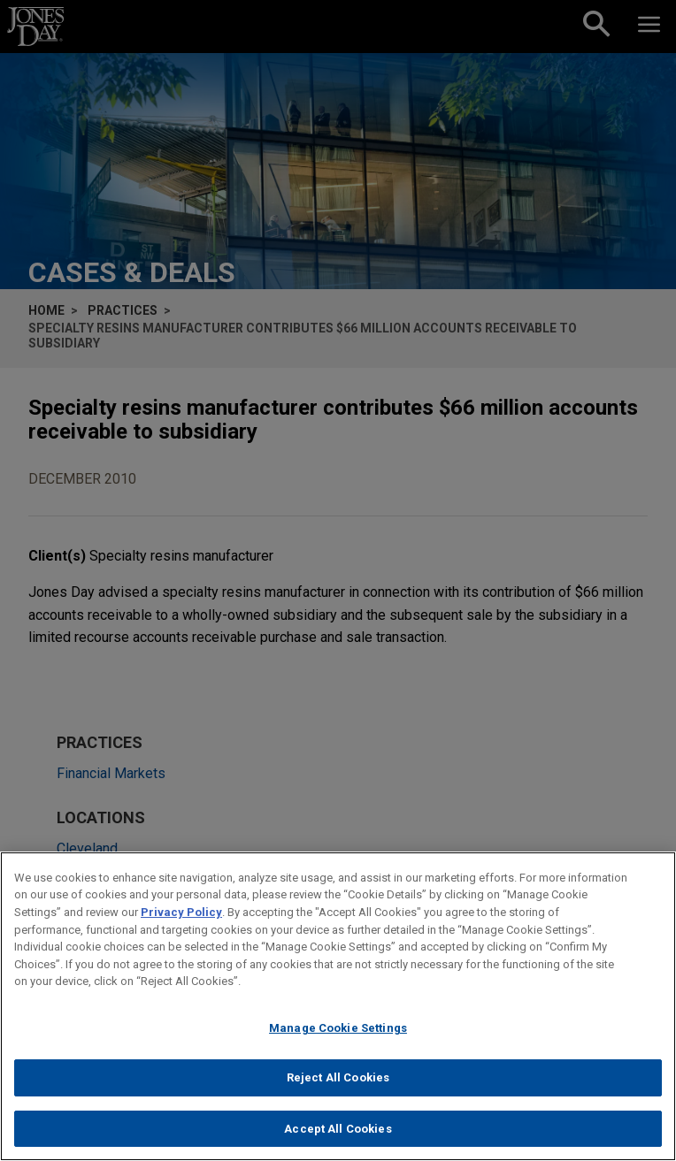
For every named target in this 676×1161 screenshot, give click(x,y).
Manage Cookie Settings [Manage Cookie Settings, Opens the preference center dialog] (338, 1042)
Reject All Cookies (338, 1092)
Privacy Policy (181, 926)
